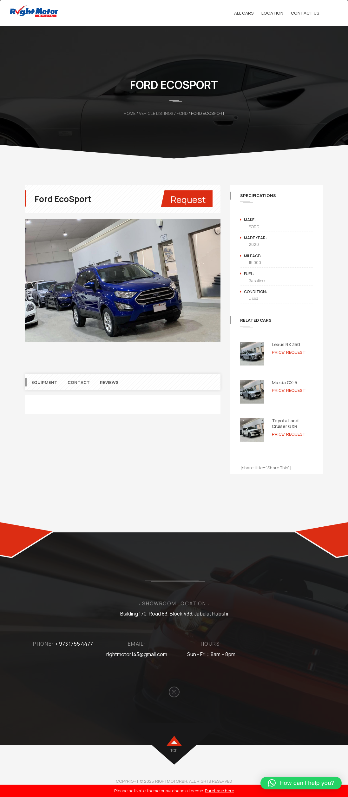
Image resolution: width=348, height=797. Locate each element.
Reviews (109, 392)
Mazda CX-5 (284, 382)
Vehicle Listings (156, 113)
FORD (182, 113)
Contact (79, 392)
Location (272, 13)
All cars (244, 13)
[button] (301, 783)
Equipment (44, 392)
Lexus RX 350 (286, 344)
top (173, 750)
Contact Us (305, 13)
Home (129, 113)
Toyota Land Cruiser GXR (285, 423)
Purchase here (219, 791)
